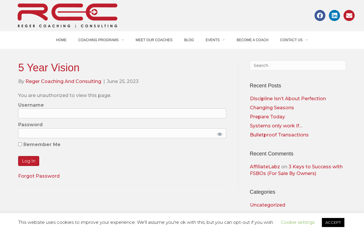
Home (61, 40)
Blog (189, 40)
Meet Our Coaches (154, 40)
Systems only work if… (276, 126)
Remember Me (39, 144)
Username (31, 105)
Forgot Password (39, 176)
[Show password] (218, 133)
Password (30, 124)
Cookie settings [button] (298, 222)
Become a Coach (253, 40)
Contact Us (294, 40)
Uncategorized (267, 205)
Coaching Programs (101, 40)
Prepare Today (267, 117)
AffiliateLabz (265, 166)
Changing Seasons (272, 107)
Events (215, 40)
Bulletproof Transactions (279, 135)
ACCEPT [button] (333, 222)
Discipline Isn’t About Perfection (288, 98)
